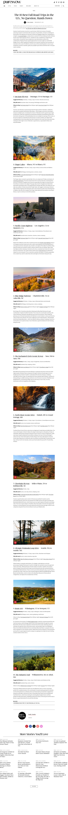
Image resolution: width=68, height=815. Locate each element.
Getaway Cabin (24, 238)
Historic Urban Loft (24, 306)
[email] (41, 726)
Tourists (43, 685)
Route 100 (19, 608)
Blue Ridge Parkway (23, 296)
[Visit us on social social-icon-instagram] (61, 2)
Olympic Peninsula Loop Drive (27, 548)
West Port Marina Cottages (26, 559)
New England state (32, 621)
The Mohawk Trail (23, 675)
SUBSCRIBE (57, 5)
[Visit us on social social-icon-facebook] (58, 2)
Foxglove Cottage (43, 306)
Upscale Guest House (43, 238)
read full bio (30, 717)
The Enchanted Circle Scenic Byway (29, 356)
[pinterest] (15, 90)
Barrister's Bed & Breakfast (48, 174)
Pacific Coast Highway (24, 226)
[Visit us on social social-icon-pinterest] (56, 2)
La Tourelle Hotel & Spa (25, 174)
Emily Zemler (30, 22)
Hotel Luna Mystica (24, 367)
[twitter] (34, 726)
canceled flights (23, 36)
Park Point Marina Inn (25, 426)
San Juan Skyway (21, 97)
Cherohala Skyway (22, 483)
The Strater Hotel (24, 105)
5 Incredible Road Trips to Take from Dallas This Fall (26, 703)
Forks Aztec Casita (47, 559)
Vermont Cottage (44, 617)
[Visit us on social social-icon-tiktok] (54, 2)
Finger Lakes (20, 164)
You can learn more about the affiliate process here (36, 28)
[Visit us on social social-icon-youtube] (63, 2)
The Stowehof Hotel (25, 617)
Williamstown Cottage (25, 685)
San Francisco (42, 250)
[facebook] (30, 726)
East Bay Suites (44, 426)
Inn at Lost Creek (43, 105)
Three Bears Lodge (43, 367)
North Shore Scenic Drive (25, 415)
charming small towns (18, 180)
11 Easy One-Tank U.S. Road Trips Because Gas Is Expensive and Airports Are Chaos (33, 52)
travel (34, 10)
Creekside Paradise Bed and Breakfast (29, 494)
